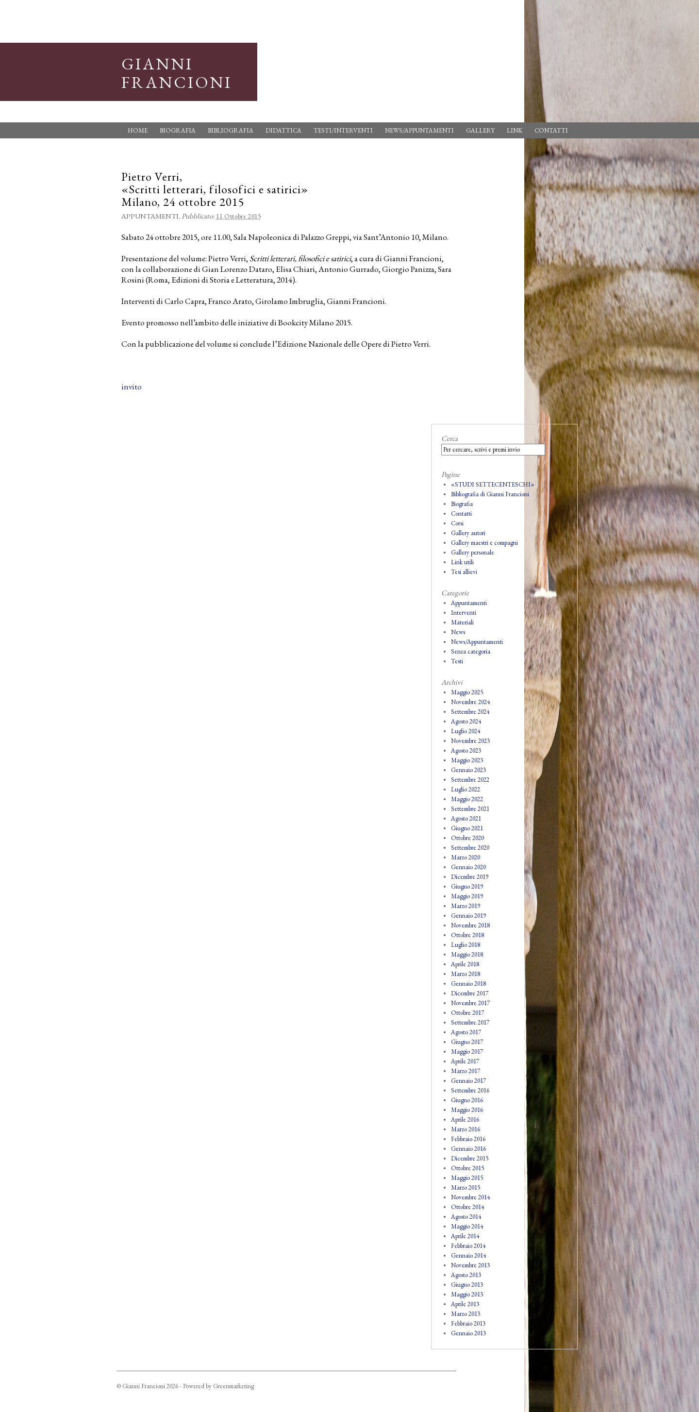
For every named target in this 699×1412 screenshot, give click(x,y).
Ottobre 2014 (467, 1207)
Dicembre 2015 (469, 1158)
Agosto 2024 (466, 721)
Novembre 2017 (470, 1003)
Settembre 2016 (470, 1090)
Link (514, 130)
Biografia (178, 130)
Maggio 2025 (467, 692)
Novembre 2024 (470, 702)
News (458, 632)
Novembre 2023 (470, 741)
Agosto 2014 (466, 1216)
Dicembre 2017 (469, 993)
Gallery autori (468, 533)
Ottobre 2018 (467, 935)
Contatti (551, 130)
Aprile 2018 (465, 964)
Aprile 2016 (465, 1119)
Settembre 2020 (470, 847)
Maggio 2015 (467, 1178)
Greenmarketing (233, 1386)
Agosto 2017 (466, 1032)
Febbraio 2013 (468, 1323)
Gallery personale (472, 552)
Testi (457, 661)
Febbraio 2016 (468, 1139)
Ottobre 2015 (467, 1168)
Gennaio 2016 (468, 1148)
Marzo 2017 (465, 1071)
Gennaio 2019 (468, 915)
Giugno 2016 (467, 1100)
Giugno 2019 (467, 886)
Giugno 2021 (467, 828)
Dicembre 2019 (469, 877)
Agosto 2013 (466, 1275)
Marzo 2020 (465, 857)
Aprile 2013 (465, 1304)
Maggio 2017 (467, 1051)
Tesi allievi (464, 572)
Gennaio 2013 (468, 1333)
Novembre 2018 (470, 925)
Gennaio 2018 (468, 983)
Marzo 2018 (465, 974)
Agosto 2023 (466, 750)
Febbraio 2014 (468, 1246)
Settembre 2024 (470, 711)
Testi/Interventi (343, 130)
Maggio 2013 (467, 1294)
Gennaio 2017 (468, 1080)
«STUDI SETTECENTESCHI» (492, 484)
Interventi (463, 612)
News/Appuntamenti (419, 130)
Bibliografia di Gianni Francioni (490, 494)
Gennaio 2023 (468, 770)
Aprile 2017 (465, 1061)
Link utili (462, 562)
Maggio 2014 (467, 1226)
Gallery (480, 130)
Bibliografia (230, 130)
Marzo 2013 (465, 1314)
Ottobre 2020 (467, 838)
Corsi (457, 523)
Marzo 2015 (465, 1187)
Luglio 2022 (465, 789)
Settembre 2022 (470, 779)
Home (138, 130)
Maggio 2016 (467, 1110)
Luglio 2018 (465, 945)
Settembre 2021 (470, 809)
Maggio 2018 (467, 954)
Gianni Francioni (176, 73)
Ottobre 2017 (467, 1013)
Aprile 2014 (465, 1236)
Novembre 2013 (470, 1265)
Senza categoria (470, 651)
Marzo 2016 (465, 1129)
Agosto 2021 (466, 818)
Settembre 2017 (470, 1022)
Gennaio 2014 (468, 1255)
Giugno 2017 (467, 1042)
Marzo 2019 (465, 906)
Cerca (449, 438)
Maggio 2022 (467, 799)
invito (131, 386)
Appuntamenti (150, 215)
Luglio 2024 (465, 731)
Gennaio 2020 (468, 867)
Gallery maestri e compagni (484, 542)
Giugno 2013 (467, 1284)
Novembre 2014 (470, 1197)
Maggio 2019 (467, 896)
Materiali (462, 622)
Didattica (283, 130)
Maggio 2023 (467, 760)
